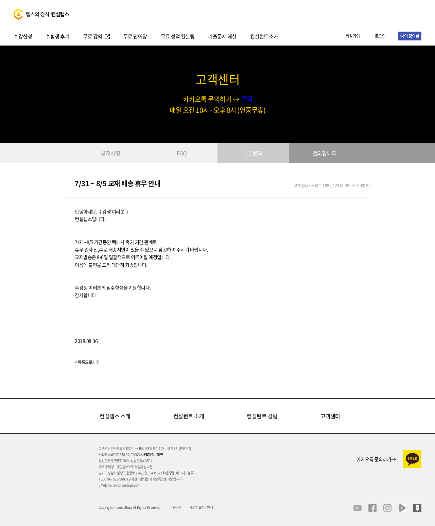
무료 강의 (92, 37)
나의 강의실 (409, 36)
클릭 (247, 99)
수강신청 (23, 37)
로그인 (380, 36)
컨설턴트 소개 (264, 37)
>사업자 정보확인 (151, 454)
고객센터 (330, 416)
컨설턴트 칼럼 (262, 416)
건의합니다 (324, 153)
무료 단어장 (135, 37)
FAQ (182, 153)
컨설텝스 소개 (115, 416)
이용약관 (175, 507)
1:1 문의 (253, 153)
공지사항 (110, 153)
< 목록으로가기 (87, 362)
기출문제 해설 (222, 37)
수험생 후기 (57, 37)
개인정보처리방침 (201, 507)
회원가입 (353, 36)
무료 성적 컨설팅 (178, 37)
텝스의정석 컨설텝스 (41, 14)
